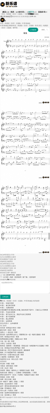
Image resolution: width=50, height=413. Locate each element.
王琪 (1, 368)
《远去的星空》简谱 (10, 384)
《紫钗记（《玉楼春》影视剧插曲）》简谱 (22, 372)
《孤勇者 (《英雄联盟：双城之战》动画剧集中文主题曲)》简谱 (27, 346)
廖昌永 (7, 339)
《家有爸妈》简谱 (11, 366)
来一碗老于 (4, 381)
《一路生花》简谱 (11, 332)
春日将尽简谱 (10, 305)
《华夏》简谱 (9, 364)
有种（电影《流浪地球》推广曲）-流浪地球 (20, 277)
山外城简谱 (14, 323)
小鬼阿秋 (3, 357)
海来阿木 (3, 359)
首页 (4, 12)
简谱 (12, 12)
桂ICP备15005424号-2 (8, 406)
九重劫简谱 (10, 308)
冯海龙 (2, 366)
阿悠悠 (2, 377)
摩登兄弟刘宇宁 (5, 375)
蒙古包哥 (3, 330)
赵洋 (1, 386)
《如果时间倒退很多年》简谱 (13, 393)
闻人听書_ (17, 310)
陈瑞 (1, 384)
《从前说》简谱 (10, 343)
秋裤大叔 (3, 350)
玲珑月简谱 (10, 303)
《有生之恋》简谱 (16, 359)
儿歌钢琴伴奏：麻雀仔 (13, 275)
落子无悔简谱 (10, 317)
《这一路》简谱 (8, 341)
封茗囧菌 (3, 310)
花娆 (1, 388)
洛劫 (23, 310)
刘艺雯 (2, 328)
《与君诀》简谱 (11, 390)
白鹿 (5, 372)
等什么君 (3, 390)
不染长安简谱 (10, 312)
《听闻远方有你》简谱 (13, 328)
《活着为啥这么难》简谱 (15, 355)
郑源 (1, 393)
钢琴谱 (31, 12)
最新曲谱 (41, 12)
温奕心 (2, 332)
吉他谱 (21, 12)
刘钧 (1, 337)
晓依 (1, 352)
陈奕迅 (2, 346)
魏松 (12, 339)
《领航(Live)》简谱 (20, 339)
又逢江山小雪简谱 (41, 310)
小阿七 (2, 343)
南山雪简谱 (10, 319)
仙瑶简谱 (9, 321)
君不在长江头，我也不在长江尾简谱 (18, 314)
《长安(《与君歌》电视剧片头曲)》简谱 (25, 375)
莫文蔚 (2, 334)
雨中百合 (3, 355)
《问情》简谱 (9, 377)
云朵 (8, 359)
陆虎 (1, 372)
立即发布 (5, 297)
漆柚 (12, 310)
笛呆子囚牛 (29, 310)
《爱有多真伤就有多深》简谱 (13, 386)
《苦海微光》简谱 (9, 388)
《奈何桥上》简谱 (9, 395)
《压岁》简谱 (8, 368)
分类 (4, 21)
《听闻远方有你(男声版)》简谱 (14, 348)
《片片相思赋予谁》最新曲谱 (13, 352)
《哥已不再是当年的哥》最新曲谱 (18, 350)
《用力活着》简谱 (9, 379)
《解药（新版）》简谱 (16, 381)
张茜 (1, 379)
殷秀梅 (2, 339)
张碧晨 (2, 370)
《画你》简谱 (11, 330)
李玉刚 (2, 364)
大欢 (1, 341)
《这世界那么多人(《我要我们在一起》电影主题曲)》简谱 (25, 334)
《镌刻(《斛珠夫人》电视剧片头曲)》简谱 (19, 370)
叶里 (1, 303)
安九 (1, 323)
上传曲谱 (33, 30)
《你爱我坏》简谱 (12, 357)
